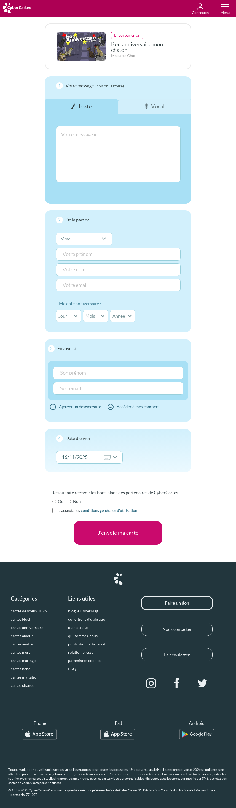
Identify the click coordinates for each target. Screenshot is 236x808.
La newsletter (177, 654)
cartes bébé (20, 669)
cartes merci (21, 652)
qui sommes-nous (83, 636)
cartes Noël (20, 619)
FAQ (72, 669)
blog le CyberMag (83, 611)
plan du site (78, 627)
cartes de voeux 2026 (29, 611)
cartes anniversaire (27, 627)
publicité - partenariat (87, 644)
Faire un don (177, 603)
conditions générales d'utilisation (109, 510)
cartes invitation (25, 677)
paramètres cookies (84, 660)
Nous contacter (177, 629)
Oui (61, 501)
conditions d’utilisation (88, 619)
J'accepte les (98, 510)
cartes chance (22, 685)
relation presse (80, 652)
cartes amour (22, 636)
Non (77, 501)
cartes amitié (22, 644)
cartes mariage (23, 660)
